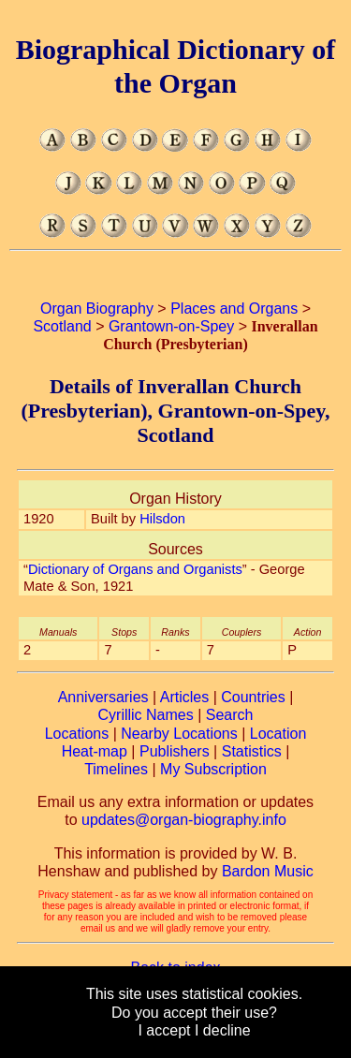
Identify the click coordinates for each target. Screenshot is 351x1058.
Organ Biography (97, 308)
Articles (184, 697)
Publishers (174, 751)
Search (230, 715)
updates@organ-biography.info (183, 820)
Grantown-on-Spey (171, 326)
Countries (253, 697)
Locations (77, 734)
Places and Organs (234, 308)
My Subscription (213, 769)
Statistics (252, 751)
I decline (223, 1030)
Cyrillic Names (146, 715)
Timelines (116, 769)
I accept (164, 1030)
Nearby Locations (179, 734)
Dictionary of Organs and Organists (135, 569)
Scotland (62, 326)
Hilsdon (162, 518)
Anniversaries (103, 697)
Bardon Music (268, 871)
